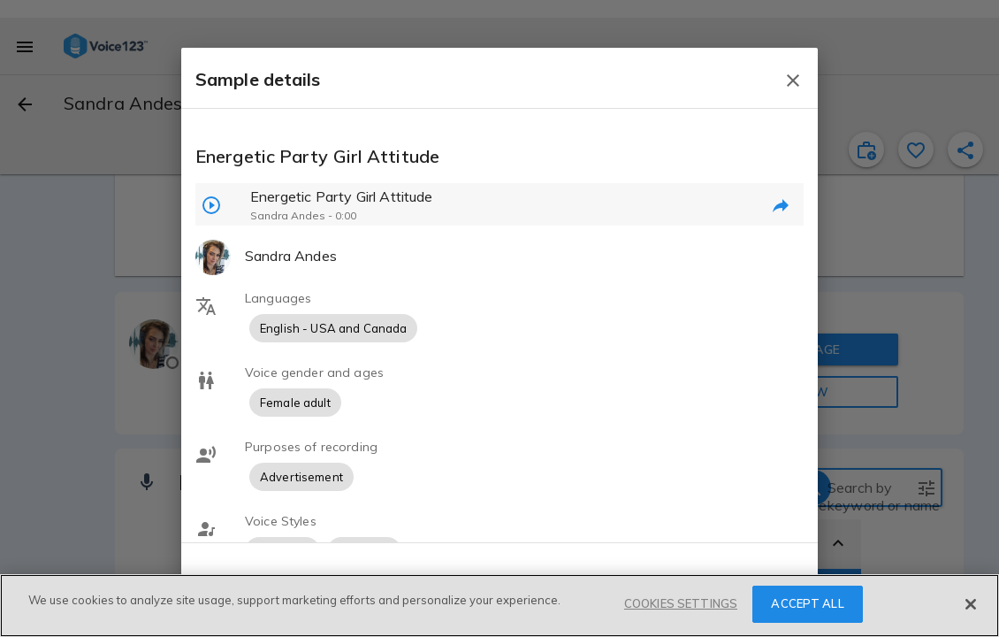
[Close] (970, 604)
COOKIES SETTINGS (680, 603)
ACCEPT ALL (807, 603)
